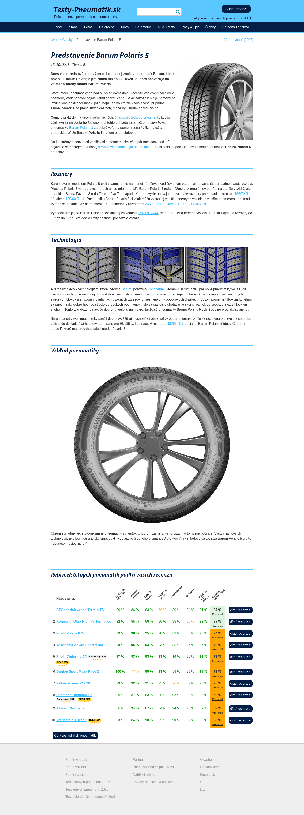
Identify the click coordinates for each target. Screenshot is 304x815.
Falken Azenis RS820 (73, 683)
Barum (126, 289)
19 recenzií (217, 614)
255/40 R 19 (196, 204)
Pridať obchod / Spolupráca (153, 767)
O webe (206, 759)
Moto (125, 27)
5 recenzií (217, 676)
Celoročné (107, 27)
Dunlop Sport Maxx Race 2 (77, 671)
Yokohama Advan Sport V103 (79, 645)
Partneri (139, 759)
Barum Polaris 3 (81, 127)
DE (202, 789)
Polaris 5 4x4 (148, 213)
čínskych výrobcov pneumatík (137, 117)
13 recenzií (217, 661)
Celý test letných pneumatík (75, 735)
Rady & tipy (190, 27)
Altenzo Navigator (70, 708)
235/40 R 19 (154, 204)
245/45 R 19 (174, 204)
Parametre (143, 27)
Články (210, 27)
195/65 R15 (175, 323)
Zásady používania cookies (153, 782)
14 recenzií (217, 637)
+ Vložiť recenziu (235, 9)
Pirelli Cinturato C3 (71, 656)
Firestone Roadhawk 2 (74, 695)
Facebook (207, 774)
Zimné (72, 27)
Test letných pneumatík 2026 (87, 789)
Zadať (244, 18)
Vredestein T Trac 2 (71, 720)
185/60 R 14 (74, 199)
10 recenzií (217, 699)
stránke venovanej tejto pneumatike (124, 147)
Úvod (58, 27)
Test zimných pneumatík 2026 (87, 782)
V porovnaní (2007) (238, 40)
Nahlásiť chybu (144, 774)
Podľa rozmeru (76, 774)
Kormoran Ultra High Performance (83, 621)
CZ (202, 782)
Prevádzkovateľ (212, 767)
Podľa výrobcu (76, 759)
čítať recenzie (240, 610)
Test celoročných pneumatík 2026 (90, 797)
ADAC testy (166, 27)
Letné (88, 27)
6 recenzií (217, 626)
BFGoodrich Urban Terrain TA (80, 610)
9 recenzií (217, 713)
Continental (156, 289)
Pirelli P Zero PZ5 (70, 633)
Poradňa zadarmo (235, 27)
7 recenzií (217, 687)
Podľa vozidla (75, 767)
